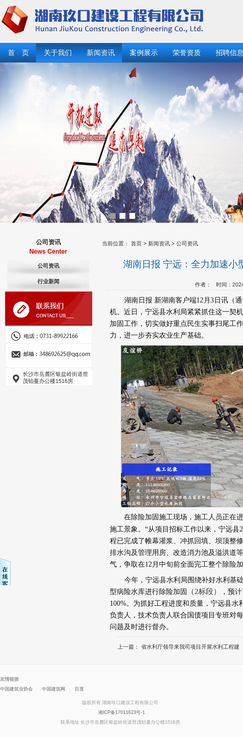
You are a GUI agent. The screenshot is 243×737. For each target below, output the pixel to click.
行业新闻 (48, 281)
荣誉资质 (187, 53)
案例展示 (144, 53)
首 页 (18, 53)
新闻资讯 (101, 53)
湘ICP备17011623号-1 (121, 712)
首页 (136, 243)
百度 (79, 689)
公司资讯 (48, 266)
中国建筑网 (53, 689)
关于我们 (58, 53)
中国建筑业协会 (16, 689)
